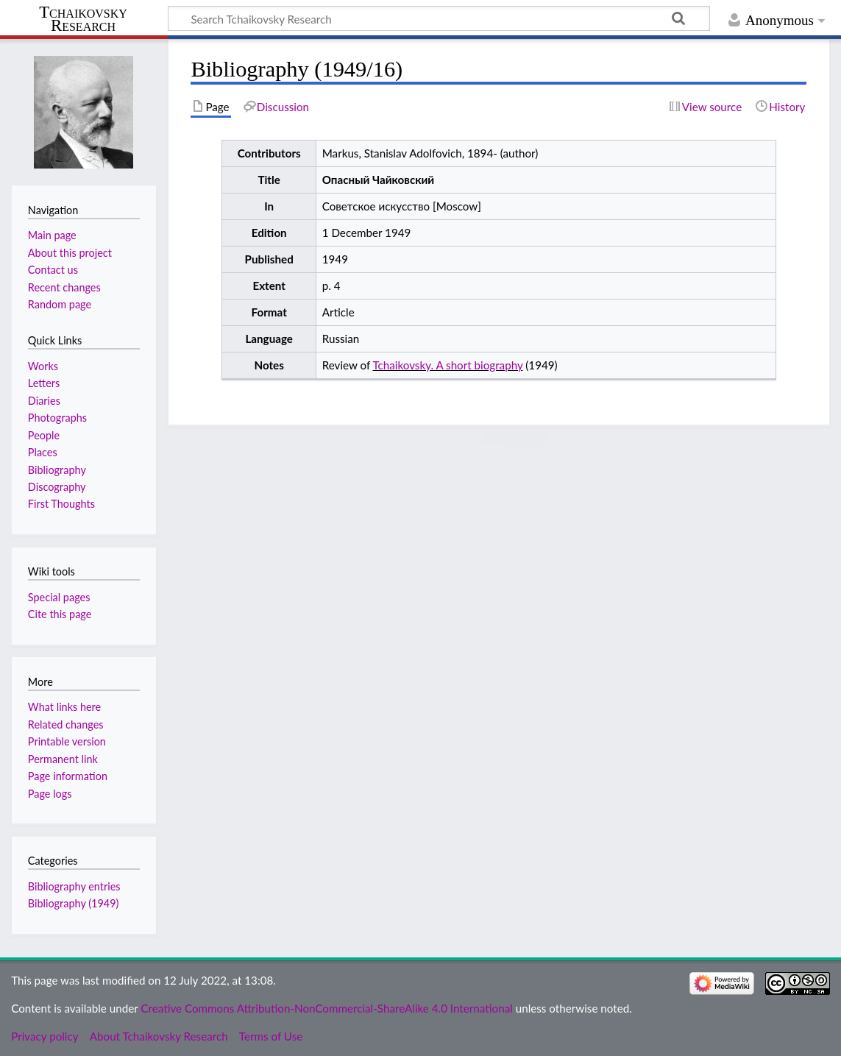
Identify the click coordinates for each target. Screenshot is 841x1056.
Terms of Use (270, 1036)
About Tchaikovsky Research (159, 1036)
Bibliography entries (74, 886)
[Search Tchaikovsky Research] (438, 18)
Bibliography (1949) (73, 903)
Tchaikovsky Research (83, 19)
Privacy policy (44, 1036)
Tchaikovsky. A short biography (447, 365)
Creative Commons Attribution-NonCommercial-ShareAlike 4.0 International (326, 1008)
